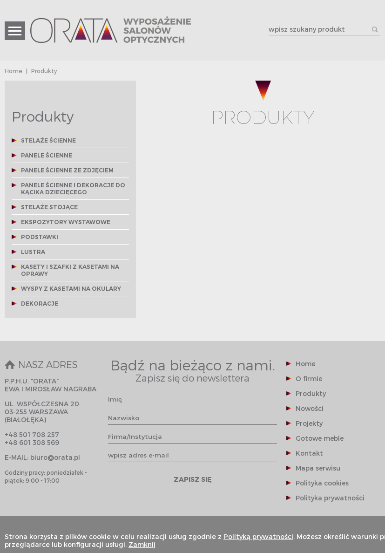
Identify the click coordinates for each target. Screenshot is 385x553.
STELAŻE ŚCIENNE (48, 140)
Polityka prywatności (330, 498)
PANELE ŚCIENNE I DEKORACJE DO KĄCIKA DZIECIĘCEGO (73, 189)
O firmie (309, 378)
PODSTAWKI (39, 236)
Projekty (309, 423)
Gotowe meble (320, 438)
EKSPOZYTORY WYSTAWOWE (65, 221)
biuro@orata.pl (55, 457)
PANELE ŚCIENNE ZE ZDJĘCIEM (67, 170)
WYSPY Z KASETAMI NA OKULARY (71, 288)
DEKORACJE (39, 303)
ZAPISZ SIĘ (193, 479)
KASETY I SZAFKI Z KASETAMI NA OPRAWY (70, 270)
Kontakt (309, 453)
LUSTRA (33, 251)
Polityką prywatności (258, 536)
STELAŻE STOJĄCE (49, 207)
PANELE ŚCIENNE (46, 155)
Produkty (311, 393)
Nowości (310, 408)
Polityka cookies (322, 483)
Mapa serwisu (318, 468)
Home (13, 71)
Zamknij (141, 544)
